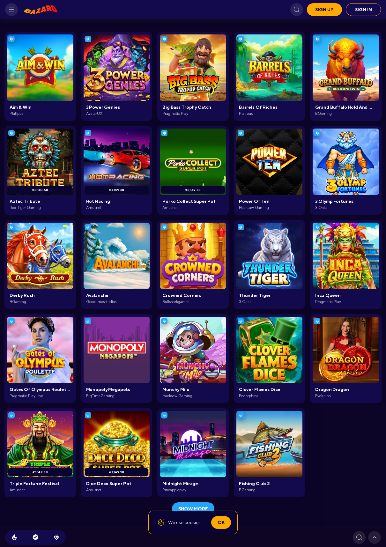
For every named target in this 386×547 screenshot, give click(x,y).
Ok (221, 522)
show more (193, 508)
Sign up (324, 9)
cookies (192, 522)
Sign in (363, 9)
